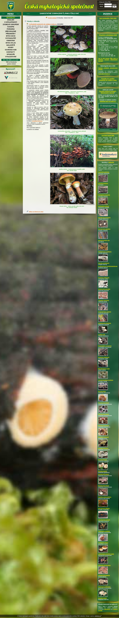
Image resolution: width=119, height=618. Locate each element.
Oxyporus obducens (103, 277)
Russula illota (102, 391)
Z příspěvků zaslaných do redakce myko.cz (42, 24)
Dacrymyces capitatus (104, 229)
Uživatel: (101, 4)
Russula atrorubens (103, 403)
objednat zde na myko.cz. (108, 101)
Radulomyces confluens (104, 251)
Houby (11, 47)
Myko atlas (11, 43)
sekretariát (107, 609)
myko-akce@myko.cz (104, 74)
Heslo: (101, 6)
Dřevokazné (10, 31)
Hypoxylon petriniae (103, 172)
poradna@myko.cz (37, 121)
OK (114, 6)
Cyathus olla (101, 334)
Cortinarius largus (103, 542)
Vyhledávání (10, 56)
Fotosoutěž (10, 38)
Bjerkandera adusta (103, 206)
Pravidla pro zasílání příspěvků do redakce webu (108, 79)
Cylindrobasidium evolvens (105, 380)
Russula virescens (103, 448)
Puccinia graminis (103, 183)
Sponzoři (11, 54)
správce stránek (11, 64)
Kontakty (11, 52)
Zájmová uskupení (11, 24)
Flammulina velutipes (104, 531)
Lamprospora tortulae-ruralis (106, 554)
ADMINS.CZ (98, 616)
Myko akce (10, 36)
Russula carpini (102, 598)
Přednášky (10, 33)
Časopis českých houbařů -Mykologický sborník (108, 92)
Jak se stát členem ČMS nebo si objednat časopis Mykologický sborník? (108, 60)
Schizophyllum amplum (104, 311)
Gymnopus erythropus (104, 587)
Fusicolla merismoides (104, 565)
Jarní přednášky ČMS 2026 (107, 18)
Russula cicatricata (103, 437)
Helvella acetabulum (103, 263)
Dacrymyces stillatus (104, 508)
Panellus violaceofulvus (104, 497)
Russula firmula (102, 459)
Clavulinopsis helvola (104, 520)
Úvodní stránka (52, 18)
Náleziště (10, 45)
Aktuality (10, 17)
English (10, 20)
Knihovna (11, 40)
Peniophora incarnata (104, 195)
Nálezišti (111, 162)
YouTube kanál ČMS (108, 135)
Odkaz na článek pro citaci (36, 211)
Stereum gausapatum (104, 575)
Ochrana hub (10, 50)
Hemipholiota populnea (104, 323)
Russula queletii (102, 471)
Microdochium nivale (104, 368)
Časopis (10, 27)
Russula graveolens (103, 425)
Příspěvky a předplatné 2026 (108, 35)
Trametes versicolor (103, 300)
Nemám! (114, 4)
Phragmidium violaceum (105, 346)
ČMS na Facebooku (11, 62)
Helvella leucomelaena (104, 217)
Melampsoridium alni (104, 240)
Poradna (11, 29)
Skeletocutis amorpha (104, 289)
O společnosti (10, 22)
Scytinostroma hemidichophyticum (107, 266)
